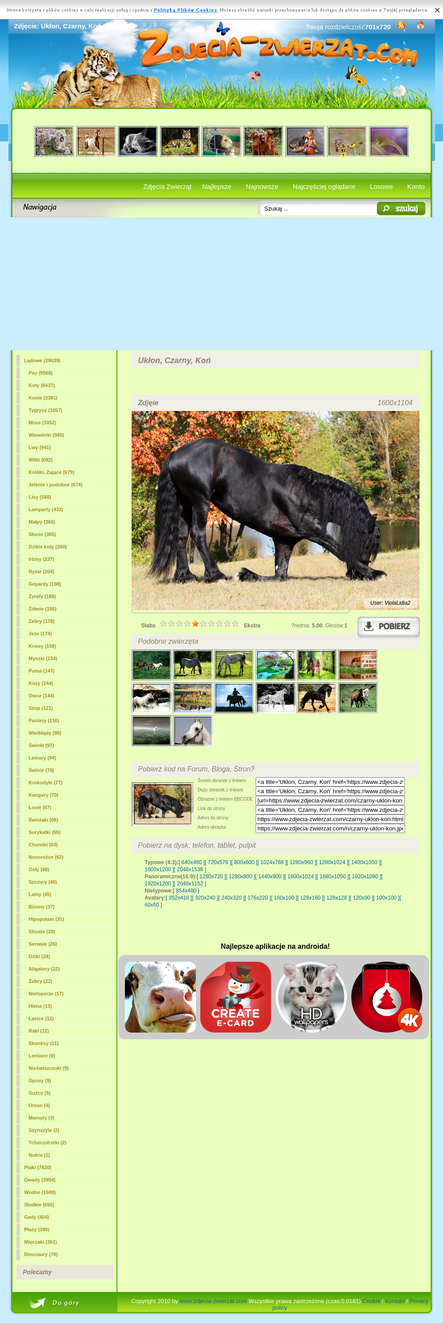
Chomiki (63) (43, 844)
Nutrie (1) (39, 1155)
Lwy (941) (40, 447)
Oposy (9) (40, 1080)
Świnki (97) (41, 745)
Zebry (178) (42, 621)
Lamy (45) (40, 894)
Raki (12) (39, 1030)
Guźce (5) (40, 1093)
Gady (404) (36, 1217)
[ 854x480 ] (186, 891)
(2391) (43, 397)
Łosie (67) (40, 807)
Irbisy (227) (41, 559)
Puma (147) (42, 670)
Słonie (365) (42, 534)
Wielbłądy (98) (45, 733)
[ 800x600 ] (244, 862)
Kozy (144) (41, 683)
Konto (415, 186)
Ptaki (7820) (37, 1167)
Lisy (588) (40, 497)
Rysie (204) (41, 571)
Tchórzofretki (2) (47, 1142)
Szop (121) (41, 708)
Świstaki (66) (43, 819)
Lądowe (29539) (42, 360)
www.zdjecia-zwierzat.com (213, 1301)
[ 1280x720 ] (211, 876)
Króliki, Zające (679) (51, 472)
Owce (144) (41, 695)
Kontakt (394, 1301)
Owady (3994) (40, 1179)
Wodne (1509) (40, 1192)
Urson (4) (39, 1105)
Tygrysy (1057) (45, 410)
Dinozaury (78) (41, 1254)
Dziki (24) (39, 956)
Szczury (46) (43, 882)
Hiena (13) (40, 1006)
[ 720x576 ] (218, 862)
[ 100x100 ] (386, 898)
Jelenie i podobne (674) (56, 484)
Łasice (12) (41, 1018)
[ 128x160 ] (310, 898)
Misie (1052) (42, 422)
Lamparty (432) (46, 509)
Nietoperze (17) (46, 993)
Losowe (381, 186)
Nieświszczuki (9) (49, 1068)
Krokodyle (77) (45, 782)
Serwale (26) (43, 944)
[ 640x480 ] (192, 862)
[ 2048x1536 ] (190, 869)
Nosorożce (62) (46, 857)
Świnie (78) (41, 770)
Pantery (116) (44, 720)
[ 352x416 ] (179, 898)
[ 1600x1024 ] (300, 876)
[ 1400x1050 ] (364, 862)
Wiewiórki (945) (46, 435)
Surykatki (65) (45, 832)
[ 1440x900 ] (269, 876)
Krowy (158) (42, 646)
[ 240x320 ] (231, 898)
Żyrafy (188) (42, 596)
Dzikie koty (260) (48, 546)
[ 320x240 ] (205, 898)
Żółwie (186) (43, 608)
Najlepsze (217, 186)
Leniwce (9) (42, 1055)
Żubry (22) (40, 981)
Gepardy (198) (45, 584)
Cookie (371, 1301)
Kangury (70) (43, 795)
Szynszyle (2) (44, 1130)
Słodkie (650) (39, 1204)
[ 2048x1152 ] (190, 884)
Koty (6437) (42, 385)
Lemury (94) (42, 757)
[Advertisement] (221, 284)
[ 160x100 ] (284, 898)
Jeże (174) (40, 633)
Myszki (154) (43, 658)
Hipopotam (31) (46, 919)
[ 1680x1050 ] (333, 876)
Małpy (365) (42, 522)
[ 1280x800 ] (240, 876)
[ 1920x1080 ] (365, 876)
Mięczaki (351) (40, 1242)
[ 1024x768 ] (272, 862)
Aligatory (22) (44, 968)
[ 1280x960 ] (301, 862)
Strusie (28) (42, 931)
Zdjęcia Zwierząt (167, 186)
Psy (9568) (41, 373)
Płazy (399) (37, 1229)
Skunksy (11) (44, 1043)
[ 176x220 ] (258, 898)
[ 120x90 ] (361, 898)
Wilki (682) (41, 459)
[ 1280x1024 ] (332, 862)
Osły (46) (39, 869)
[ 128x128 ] (336, 898)
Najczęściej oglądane (324, 186)
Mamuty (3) (41, 1117)
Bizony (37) (42, 906)
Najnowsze (262, 186)
